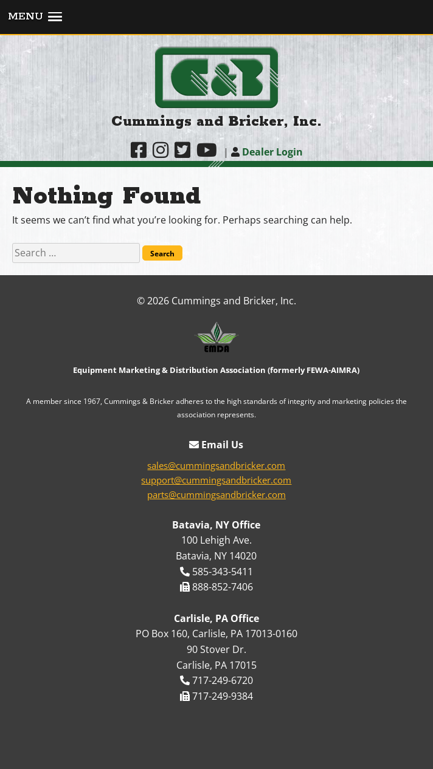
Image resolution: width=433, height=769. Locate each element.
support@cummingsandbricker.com (216, 480)
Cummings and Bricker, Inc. (216, 122)
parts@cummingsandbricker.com (216, 494)
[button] (216, 17)
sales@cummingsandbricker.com (216, 465)
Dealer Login (267, 152)
